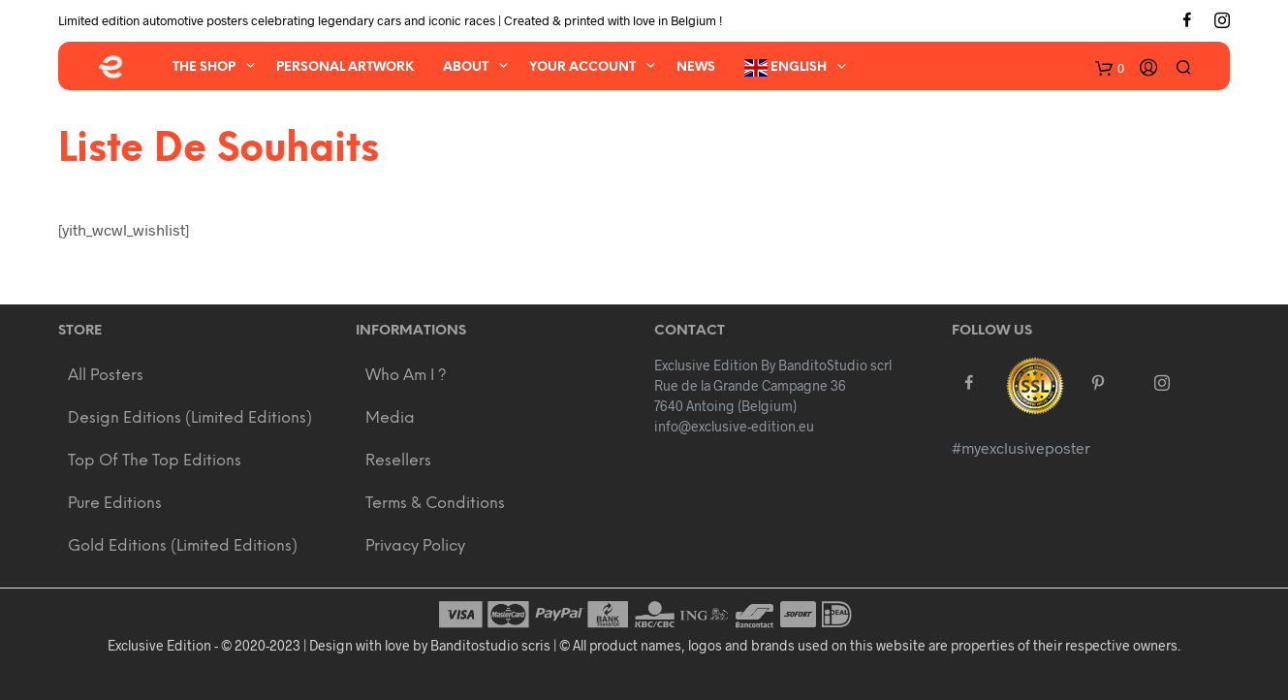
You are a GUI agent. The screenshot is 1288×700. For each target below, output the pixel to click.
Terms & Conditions (435, 503)
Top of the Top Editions (154, 461)
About (465, 67)
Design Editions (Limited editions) (190, 418)
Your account (582, 67)
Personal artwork (345, 67)
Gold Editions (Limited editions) (183, 546)
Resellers (398, 461)
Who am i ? (406, 375)
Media (390, 418)
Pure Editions (115, 503)
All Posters (105, 375)
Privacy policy (415, 546)
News (695, 67)
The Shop (204, 67)
